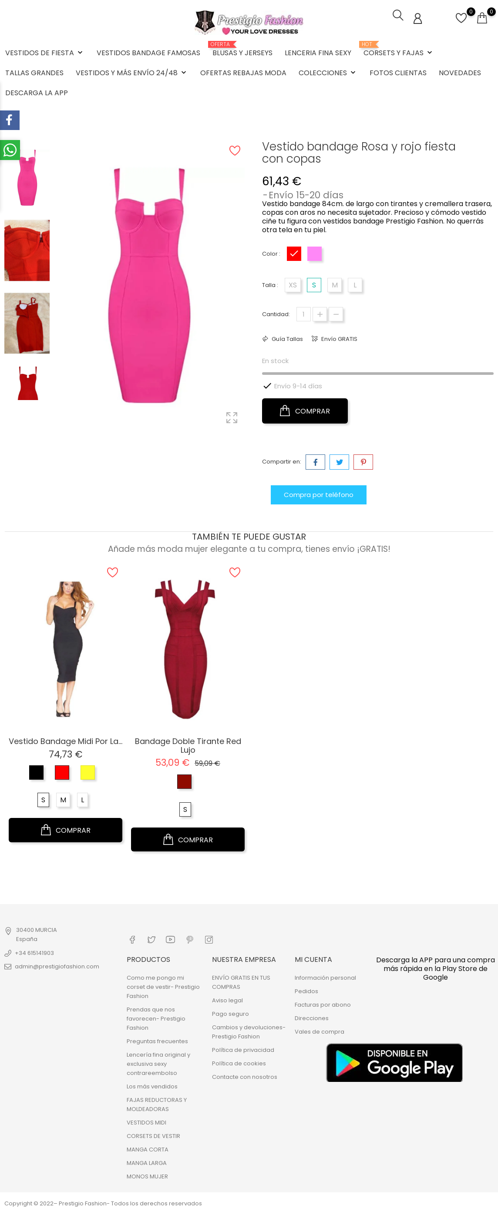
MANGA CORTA (147, 1147)
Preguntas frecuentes (157, 1038)
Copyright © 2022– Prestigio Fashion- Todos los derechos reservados (103, 1201)
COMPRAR (305, 409)
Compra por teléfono (318, 493)
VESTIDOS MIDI (146, 1120)
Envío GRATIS (338, 338)
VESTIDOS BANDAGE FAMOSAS (148, 52)
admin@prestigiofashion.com (57, 965)
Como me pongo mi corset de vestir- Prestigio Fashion (163, 984)
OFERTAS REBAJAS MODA (243, 72)
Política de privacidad (243, 1047)
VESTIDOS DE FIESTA (44, 52)
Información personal (325, 975)
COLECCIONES (328, 72)
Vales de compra (319, 1029)
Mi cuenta (313, 957)
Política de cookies (239, 1061)
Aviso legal (227, 998)
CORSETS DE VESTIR (153, 1133)
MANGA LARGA (147, 1160)
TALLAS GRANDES (34, 72)
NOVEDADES (460, 72)
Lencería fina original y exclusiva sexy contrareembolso (158, 1061)
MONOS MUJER (147, 1174)
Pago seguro (230, 1011)
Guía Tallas (286, 338)
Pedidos (306, 988)
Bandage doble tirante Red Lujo (188, 744)
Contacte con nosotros (244, 1074)
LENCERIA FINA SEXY (318, 52)
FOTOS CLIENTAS (398, 72)
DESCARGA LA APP (36, 92)
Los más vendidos (152, 1084)
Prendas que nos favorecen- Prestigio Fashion (156, 1016)
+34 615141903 (34, 952)
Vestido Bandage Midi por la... (65, 739)
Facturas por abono (323, 1002)
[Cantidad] (303, 313)
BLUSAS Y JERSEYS (242, 48)
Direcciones (312, 1015)
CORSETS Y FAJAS (398, 48)
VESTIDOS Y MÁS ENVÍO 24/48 (132, 72)
